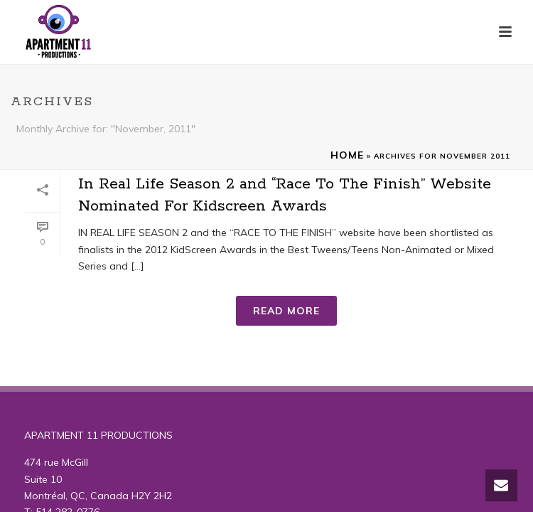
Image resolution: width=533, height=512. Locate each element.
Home (347, 155)
